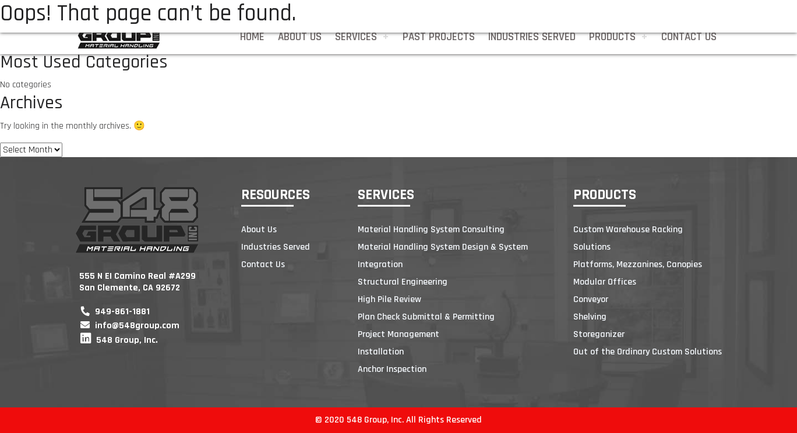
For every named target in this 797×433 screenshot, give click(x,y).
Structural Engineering (402, 282)
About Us (300, 37)
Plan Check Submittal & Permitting (426, 317)
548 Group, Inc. (119, 340)
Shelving (589, 317)
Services (356, 37)
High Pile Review (389, 299)
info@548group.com (129, 326)
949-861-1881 (115, 312)
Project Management (398, 334)
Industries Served (532, 37)
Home (252, 37)
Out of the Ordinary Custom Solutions (647, 352)
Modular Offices (604, 282)
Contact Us (689, 37)
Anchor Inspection (392, 369)
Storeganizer (599, 334)
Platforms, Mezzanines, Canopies (637, 264)
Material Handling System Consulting (431, 229)
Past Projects (439, 37)
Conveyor (590, 299)
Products (612, 37)
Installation (381, 352)
